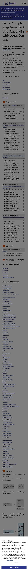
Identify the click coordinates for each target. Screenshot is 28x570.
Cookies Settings (14, 564)
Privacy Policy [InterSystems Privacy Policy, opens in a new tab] (10, 561)
